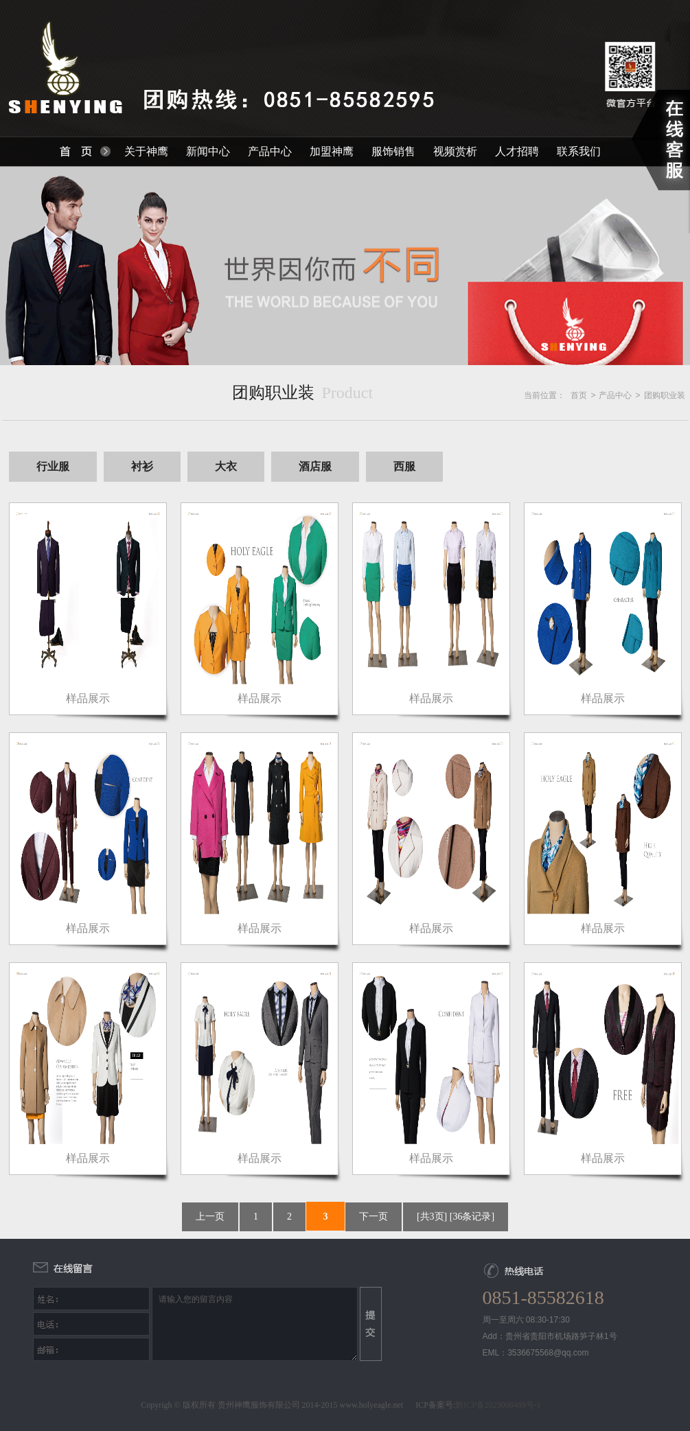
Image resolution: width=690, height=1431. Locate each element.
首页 (579, 395)
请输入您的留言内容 (254, 1324)
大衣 (226, 466)
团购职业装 (664, 395)
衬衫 (142, 466)
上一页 (210, 1216)
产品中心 (270, 151)
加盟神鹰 (332, 151)
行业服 (52, 466)
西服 (404, 466)
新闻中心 (208, 151)
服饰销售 (393, 151)
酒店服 (315, 466)
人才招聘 (517, 151)
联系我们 (579, 151)
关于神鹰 (146, 151)
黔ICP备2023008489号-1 (498, 1405)
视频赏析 (455, 151)
